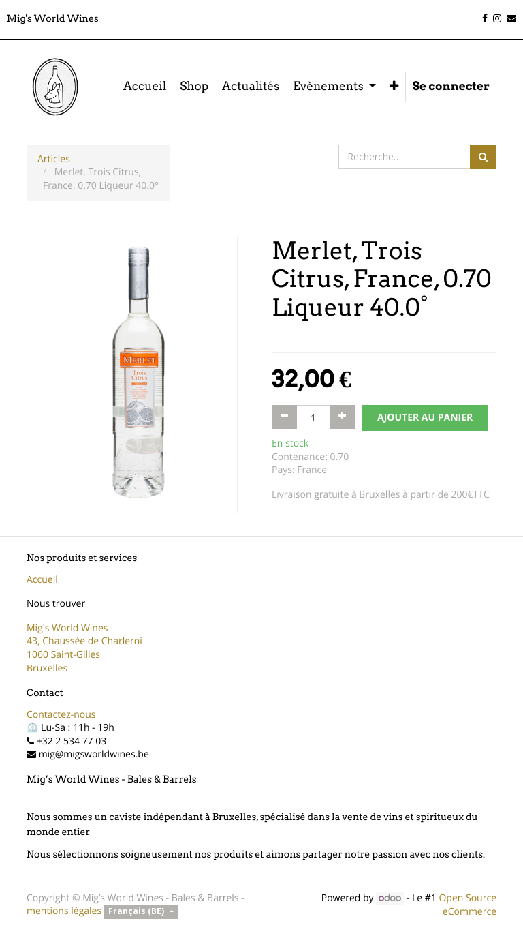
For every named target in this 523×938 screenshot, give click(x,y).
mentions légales (64, 911)
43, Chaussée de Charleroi (84, 641)
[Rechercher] (483, 157)
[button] (394, 87)
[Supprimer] (284, 417)
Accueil (42, 579)
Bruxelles (47, 668)
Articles (53, 159)
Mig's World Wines (67, 628)
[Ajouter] (342, 417)
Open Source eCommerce (467, 905)
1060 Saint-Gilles (63, 654)
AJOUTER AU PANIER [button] (425, 417)
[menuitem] (144, 87)
